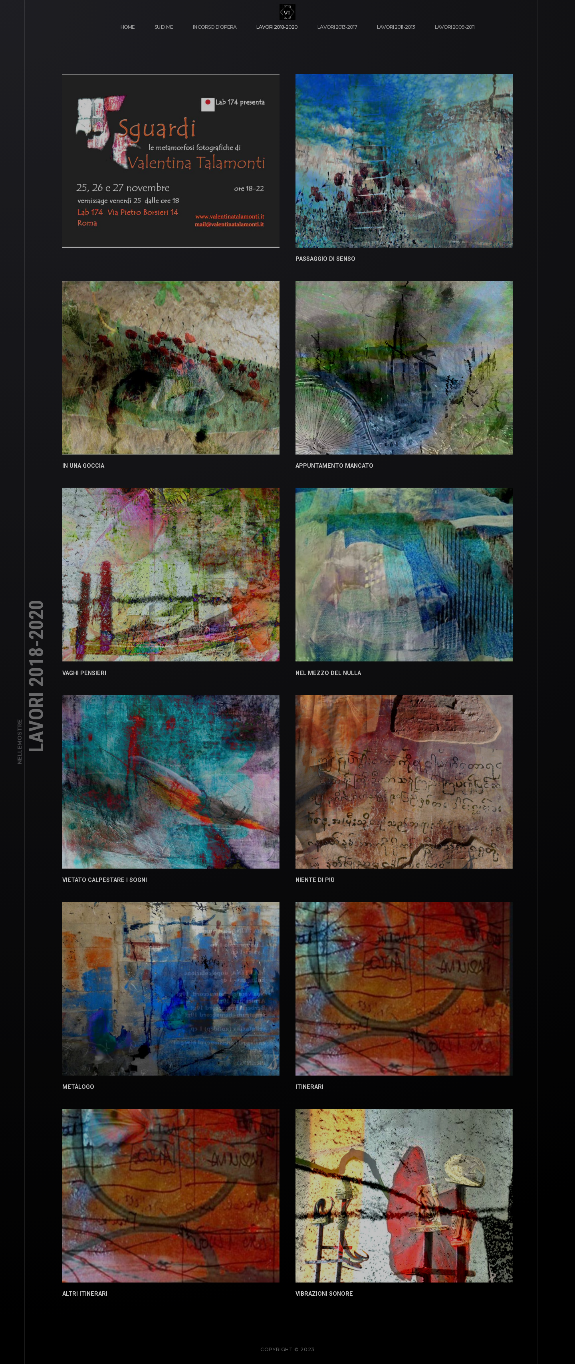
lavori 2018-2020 (277, 27)
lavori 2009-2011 (455, 27)
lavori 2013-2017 (337, 27)
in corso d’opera (214, 27)
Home (128, 27)
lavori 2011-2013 (396, 27)
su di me (164, 27)
